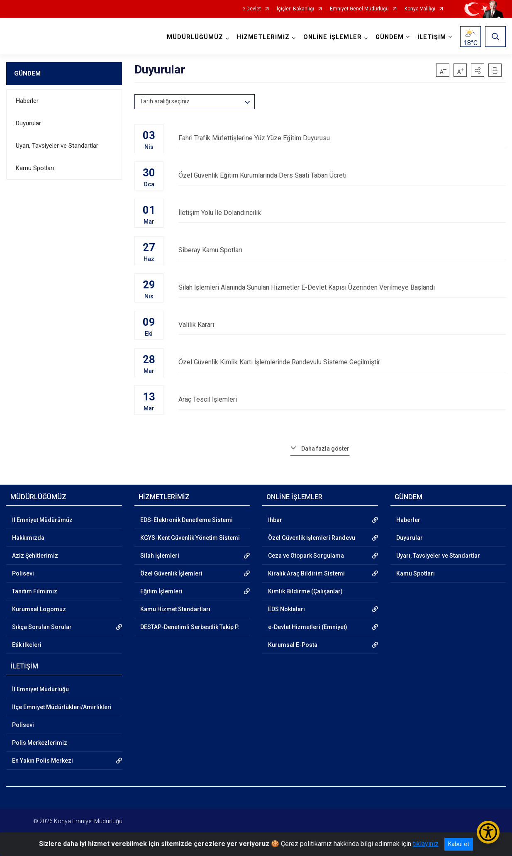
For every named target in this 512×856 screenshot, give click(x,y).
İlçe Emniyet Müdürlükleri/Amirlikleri (62, 707)
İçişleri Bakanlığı (295, 9)
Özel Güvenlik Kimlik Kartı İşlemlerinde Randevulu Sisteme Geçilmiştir (342, 362)
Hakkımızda (28, 537)
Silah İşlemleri (159, 555)
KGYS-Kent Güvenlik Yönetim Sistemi (190, 537)
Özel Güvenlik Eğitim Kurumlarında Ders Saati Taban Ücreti (342, 175)
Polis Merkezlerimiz (39, 742)
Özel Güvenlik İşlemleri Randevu (311, 537)
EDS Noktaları (286, 609)
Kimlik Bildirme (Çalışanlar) (305, 591)
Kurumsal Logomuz (39, 609)
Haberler (27, 101)
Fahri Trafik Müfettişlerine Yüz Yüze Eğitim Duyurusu (342, 138)
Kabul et (458, 844)
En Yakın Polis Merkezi (42, 760)
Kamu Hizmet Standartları (175, 609)
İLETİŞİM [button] (431, 37)
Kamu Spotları (35, 168)
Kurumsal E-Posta (292, 644)
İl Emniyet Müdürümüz (42, 520)
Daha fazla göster (325, 448)
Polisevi (23, 573)
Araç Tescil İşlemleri (342, 399)
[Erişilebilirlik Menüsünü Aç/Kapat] (488, 832)
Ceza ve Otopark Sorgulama (306, 555)
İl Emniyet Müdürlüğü (40, 689)
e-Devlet (251, 9)
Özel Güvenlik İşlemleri (171, 573)
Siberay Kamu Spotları (342, 250)
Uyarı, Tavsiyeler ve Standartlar (57, 145)
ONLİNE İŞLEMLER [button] (332, 37)
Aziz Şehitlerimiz (35, 555)
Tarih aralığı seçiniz (165, 101)
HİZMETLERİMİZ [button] (263, 37)
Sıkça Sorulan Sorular (42, 627)
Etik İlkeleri (26, 644)
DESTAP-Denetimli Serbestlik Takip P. (189, 627)
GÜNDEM (27, 73)
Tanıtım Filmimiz (34, 591)
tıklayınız (426, 844)
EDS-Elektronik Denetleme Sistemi (186, 520)
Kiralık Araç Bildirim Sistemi (306, 573)
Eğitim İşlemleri (161, 591)
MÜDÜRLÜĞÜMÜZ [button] (195, 37)
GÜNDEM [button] (389, 37)
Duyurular (28, 123)
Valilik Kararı (342, 325)
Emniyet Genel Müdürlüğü (359, 9)
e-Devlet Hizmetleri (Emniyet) (307, 627)
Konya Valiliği (420, 9)
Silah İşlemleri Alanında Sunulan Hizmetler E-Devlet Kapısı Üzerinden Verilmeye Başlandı (342, 287)
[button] (477, 70)
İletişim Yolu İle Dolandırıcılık (342, 213)
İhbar (275, 520)
